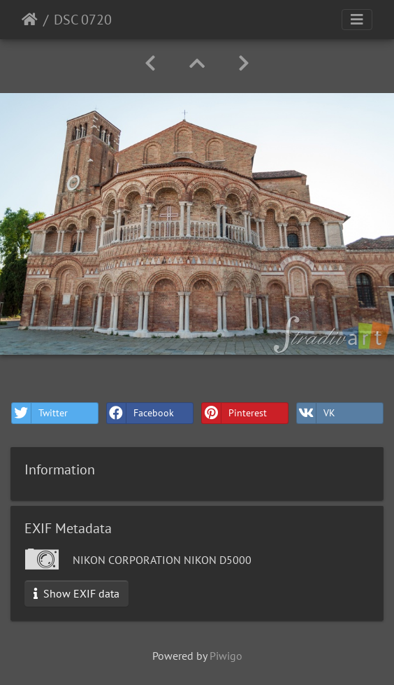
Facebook (140, 413)
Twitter (40, 413)
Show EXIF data (76, 593)
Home (30, 19)
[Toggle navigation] (357, 19)
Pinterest (234, 413)
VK (316, 413)
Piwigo (226, 656)
